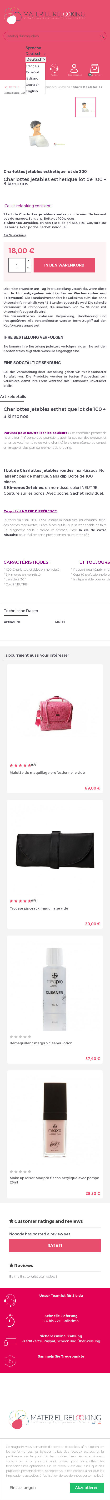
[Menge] (17, 265)
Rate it (55, 1245)
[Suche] (55, 36)
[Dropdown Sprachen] (36, 53)
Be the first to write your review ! (33, 1276)
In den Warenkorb (64, 265)
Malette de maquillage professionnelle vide (47, 772)
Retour (12, 87)
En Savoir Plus (14, 235)
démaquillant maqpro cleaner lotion (41, 1043)
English (32, 91)
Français (32, 66)
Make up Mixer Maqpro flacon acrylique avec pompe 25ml (54, 1180)
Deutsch (33, 84)
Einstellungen (23, 1487)
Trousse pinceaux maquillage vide (39, 908)
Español (32, 72)
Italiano (32, 78)
